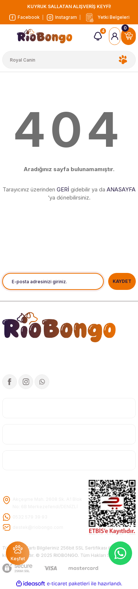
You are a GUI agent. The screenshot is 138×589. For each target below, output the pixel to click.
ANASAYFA (121, 189)
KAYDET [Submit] (122, 281)
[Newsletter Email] (53, 281)
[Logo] (106, 17)
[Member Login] (114, 36)
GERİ (63, 189)
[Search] (69, 60)
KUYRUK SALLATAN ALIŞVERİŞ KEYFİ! (69, 6)
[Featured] (17, 553)
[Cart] (128, 36)
